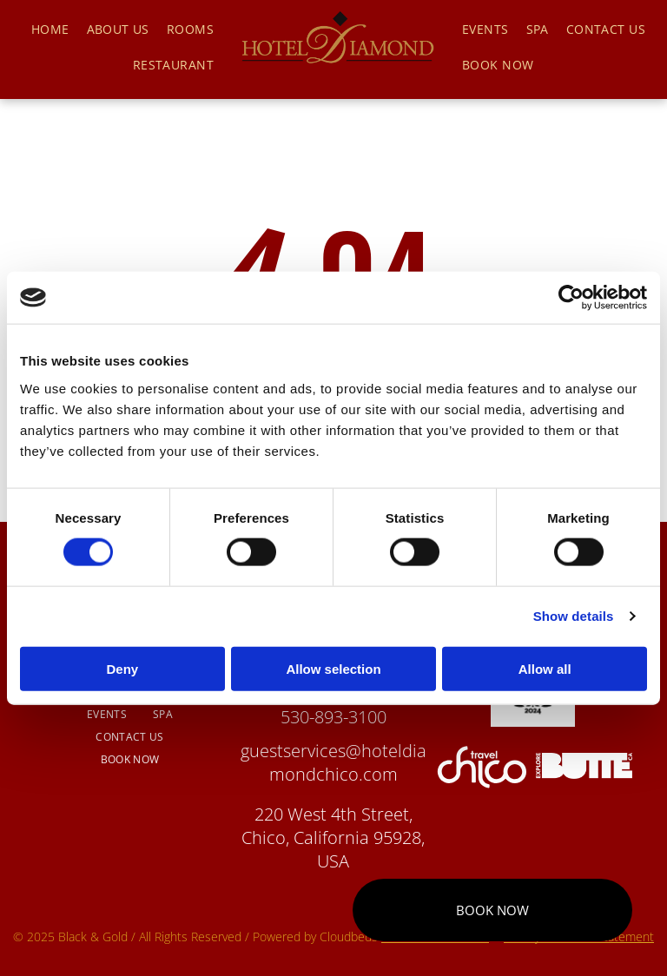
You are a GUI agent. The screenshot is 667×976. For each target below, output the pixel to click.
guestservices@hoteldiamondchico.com (333, 762)
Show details (573, 616)
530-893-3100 (333, 717)
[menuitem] (50, 29)
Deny (122, 668)
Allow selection (333, 668)
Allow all (544, 668)
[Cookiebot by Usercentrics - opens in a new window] (571, 298)
